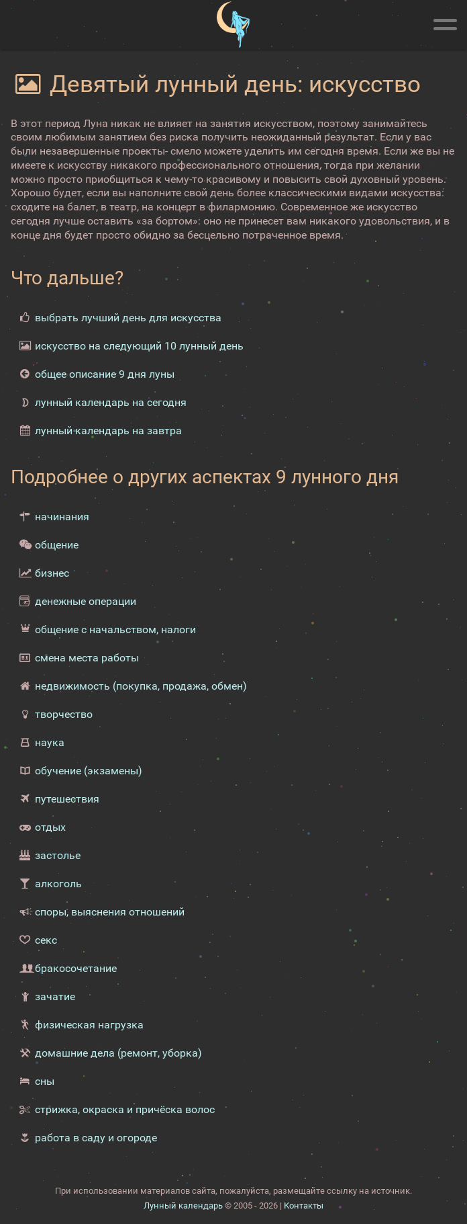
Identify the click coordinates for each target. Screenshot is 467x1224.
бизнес (52, 573)
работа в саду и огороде (96, 1137)
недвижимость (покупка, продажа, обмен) (141, 686)
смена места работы (87, 657)
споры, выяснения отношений (110, 911)
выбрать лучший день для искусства (128, 317)
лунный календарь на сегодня (111, 402)
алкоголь (58, 883)
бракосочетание (76, 968)
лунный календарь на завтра (108, 430)
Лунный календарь (183, 1205)
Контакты (303, 1205)
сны (44, 1081)
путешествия (67, 798)
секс (46, 940)
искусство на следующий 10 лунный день (139, 345)
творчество (64, 714)
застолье (58, 855)
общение (57, 544)
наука (49, 742)
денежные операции (85, 601)
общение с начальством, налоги (115, 629)
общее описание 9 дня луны (104, 374)
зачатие (55, 996)
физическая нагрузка (89, 1024)
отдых (50, 827)
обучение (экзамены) (88, 770)
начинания (62, 516)
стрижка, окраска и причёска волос (125, 1109)
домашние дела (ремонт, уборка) (118, 1053)
